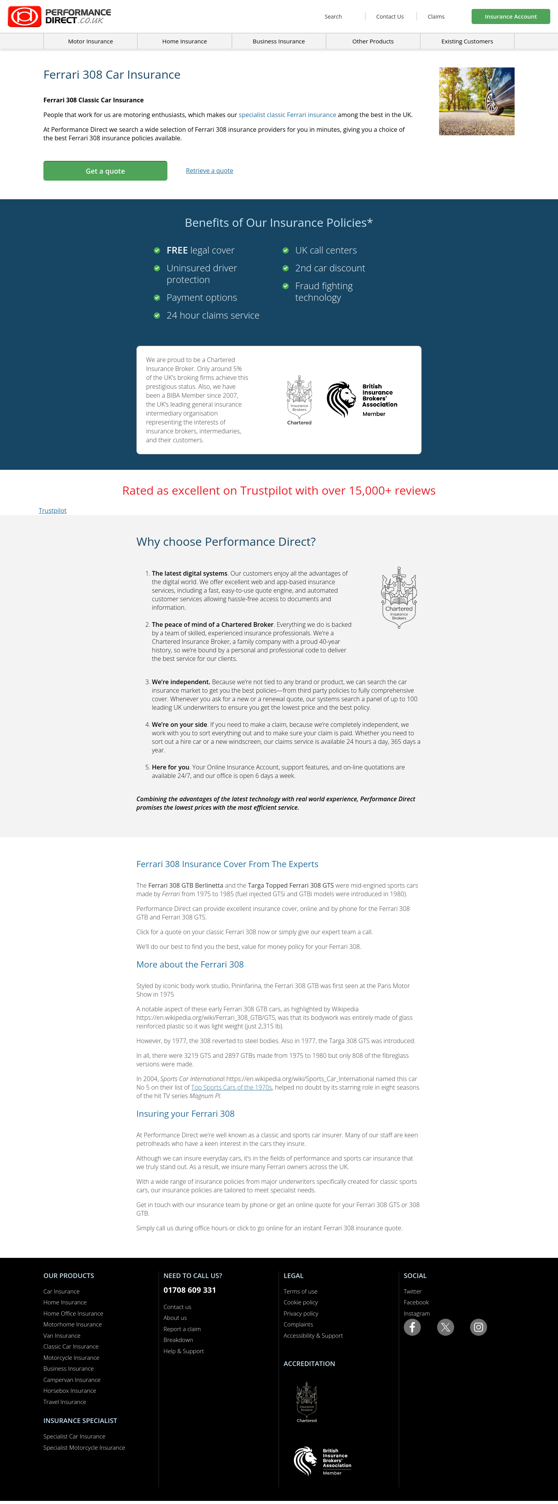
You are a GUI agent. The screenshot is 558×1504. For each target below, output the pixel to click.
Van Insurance (62, 1335)
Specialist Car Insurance (74, 1436)
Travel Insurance (64, 1402)
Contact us (177, 1307)
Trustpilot (53, 510)
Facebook (416, 1302)
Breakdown (178, 1340)
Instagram (417, 1313)
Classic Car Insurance (71, 1346)
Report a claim (182, 1329)
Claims (436, 16)
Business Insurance (279, 41)
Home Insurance (64, 1302)
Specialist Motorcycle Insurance (84, 1447)
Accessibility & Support (313, 1335)
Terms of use (300, 1291)
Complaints (298, 1324)
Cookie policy (301, 1302)
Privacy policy (301, 1313)
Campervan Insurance (72, 1379)
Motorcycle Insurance (71, 1357)
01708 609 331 (190, 1290)
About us (175, 1317)
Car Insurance (61, 1291)
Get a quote (105, 171)
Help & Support (184, 1351)
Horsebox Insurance (69, 1390)
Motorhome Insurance (72, 1324)
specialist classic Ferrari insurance (287, 114)
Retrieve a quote (209, 170)
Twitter (413, 1291)
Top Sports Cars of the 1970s (231, 1087)
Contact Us (390, 16)
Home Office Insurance (73, 1313)
